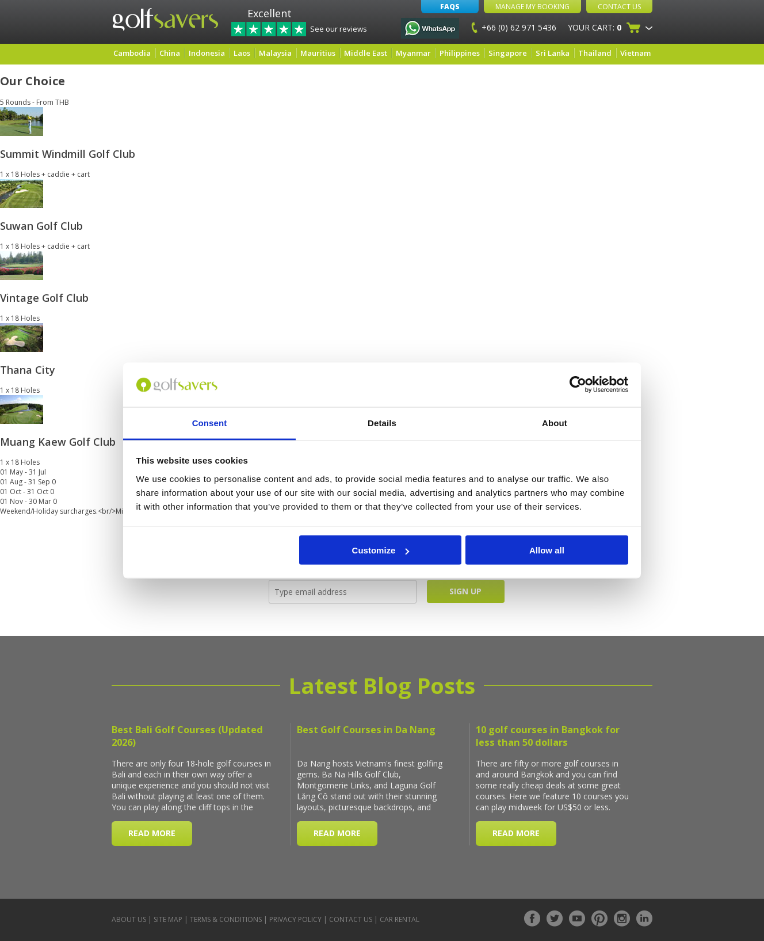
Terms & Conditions (226, 919)
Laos (242, 53)
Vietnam (635, 53)
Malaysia (275, 53)
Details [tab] (382, 422)
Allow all (546, 550)
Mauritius (317, 53)
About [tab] (554, 422)
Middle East (365, 53)
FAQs (450, 7)
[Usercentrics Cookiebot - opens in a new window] (578, 384)
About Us (129, 919)
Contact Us (619, 7)
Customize (381, 550)
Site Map (168, 919)
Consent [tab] (209, 422)
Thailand (595, 53)
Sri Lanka (553, 53)
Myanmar (413, 53)
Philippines (460, 53)
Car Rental (399, 919)
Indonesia (207, 53)
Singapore (507, 53)
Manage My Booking (532, 7)
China (169, 53)
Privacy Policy (295, 919)
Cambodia (132, 53)
